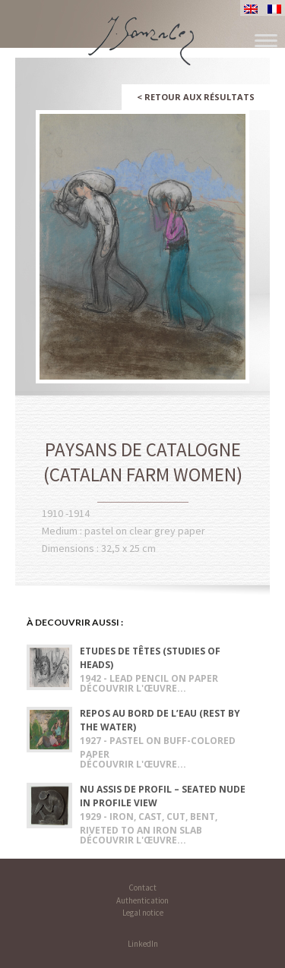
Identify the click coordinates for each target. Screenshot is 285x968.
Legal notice (142, 912)
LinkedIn (143, 943)
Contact (142, 887)
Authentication (142, 900)
